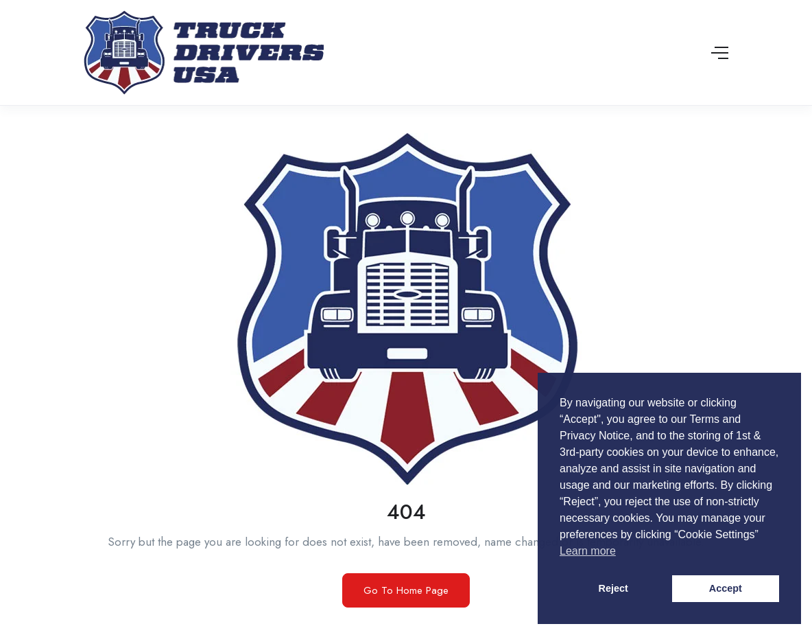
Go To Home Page (406, 590)
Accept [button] (725, 588)
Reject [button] (613, 588)
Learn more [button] (588, 551)
